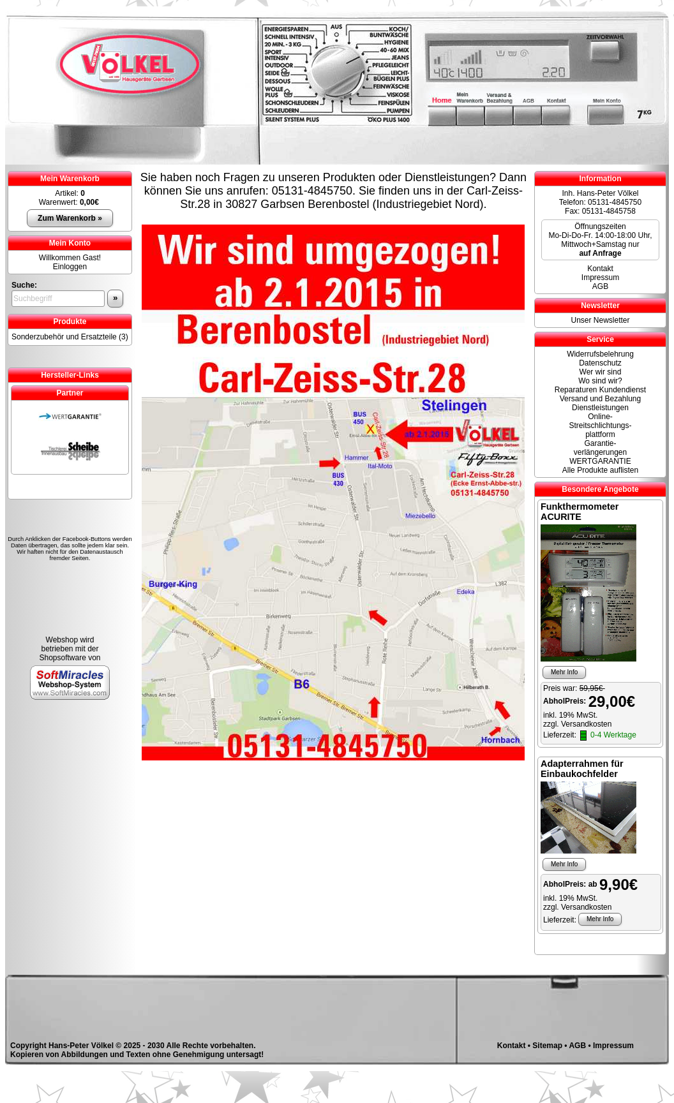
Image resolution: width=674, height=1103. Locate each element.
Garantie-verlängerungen (600, 448)
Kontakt (600, 268)
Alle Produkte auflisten (600, 470)
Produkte (69, 321)
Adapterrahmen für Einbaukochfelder (582, 769)
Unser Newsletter (600, 320)
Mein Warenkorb (70, 178)
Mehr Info (564, 672)
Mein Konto (70, 243)
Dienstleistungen (600, 407)
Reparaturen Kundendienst (600, 389)
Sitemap (547, 1045)
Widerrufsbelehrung (600, 354)
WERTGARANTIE (600, 461)
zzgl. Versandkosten (577, 724)
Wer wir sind (601, 371)
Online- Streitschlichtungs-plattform (600, 425)
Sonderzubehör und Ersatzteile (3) (69, 336)
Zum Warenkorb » (70, 218)
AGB (600, 286)
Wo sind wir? (600, 380)
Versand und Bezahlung (600, 398)
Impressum (600, 277)
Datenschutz (600, 363)
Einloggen (70, 266)
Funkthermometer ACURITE (579, 511)
